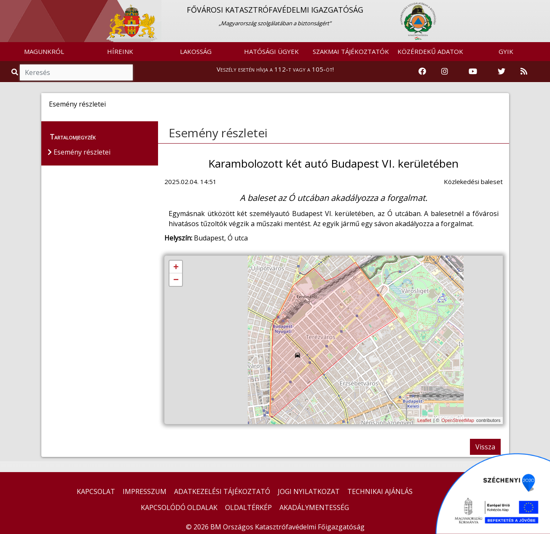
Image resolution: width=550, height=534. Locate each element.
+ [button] (176, 267)
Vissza (485, 446)
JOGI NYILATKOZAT (309, 491)
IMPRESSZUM (144, 491)
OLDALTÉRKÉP (248, 507)
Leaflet (424, 420)
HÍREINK (120, 51)
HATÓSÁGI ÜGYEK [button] (271, 51)
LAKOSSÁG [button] (196, 51)
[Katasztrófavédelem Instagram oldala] (444, 71)
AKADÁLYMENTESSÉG (314, 507)
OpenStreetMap (457, 420)
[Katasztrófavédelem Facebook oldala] (422, 71)
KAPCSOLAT (96, 491)
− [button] (176, 280)
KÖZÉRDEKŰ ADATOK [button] (430, 51)
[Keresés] (76, 72)
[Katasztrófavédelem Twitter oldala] (501, 71)
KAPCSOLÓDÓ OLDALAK (179, 507)
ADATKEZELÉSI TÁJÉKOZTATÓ (222, 491)
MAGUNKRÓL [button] (44, 51)
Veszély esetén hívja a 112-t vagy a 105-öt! (275, 69)
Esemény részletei (218, 133)
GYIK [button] (506, 51)
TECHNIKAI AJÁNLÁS (380, 491)
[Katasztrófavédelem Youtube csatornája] (473, 71)
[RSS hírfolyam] (524, 71)
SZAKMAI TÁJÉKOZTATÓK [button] (351, 51)
